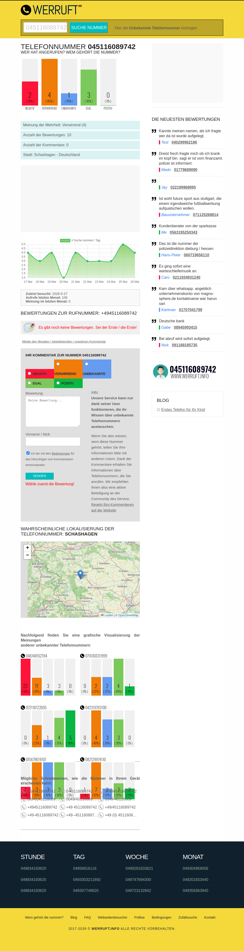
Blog (74, 917)
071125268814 (206, 215)
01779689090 (185, 170)
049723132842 (138, 891)
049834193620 (33, 868)
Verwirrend (65, 369)
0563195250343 (184, 232)
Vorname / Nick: (52, 439)
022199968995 (183, 187)
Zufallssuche (187, 917)
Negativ (37, 374)
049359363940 (195, 891)
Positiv (65, 383)
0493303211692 (87, 880)
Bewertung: (52, 409)
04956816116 (85, 868)
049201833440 (195, 880)
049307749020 (86, 891)
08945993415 (185, 327)
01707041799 (190, 310)
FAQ (87, 917)
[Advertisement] (80, 198)
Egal (35, 383)
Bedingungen (61, 453)
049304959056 (195, 868)
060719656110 (196, 255)
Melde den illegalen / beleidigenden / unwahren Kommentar (64, 341)
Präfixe (139, 917)
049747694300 (138, 880)
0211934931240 (186, 277)
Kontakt (209, 917)
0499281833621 (139, 868)
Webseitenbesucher (112, 917)
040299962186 (184, 142)
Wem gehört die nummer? (44, 917)
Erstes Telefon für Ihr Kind (183, 410)
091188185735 (184, 345)
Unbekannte (94, 369)
